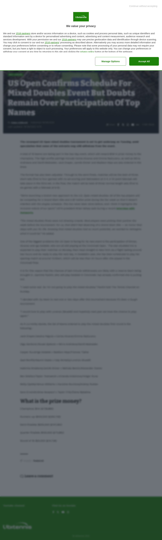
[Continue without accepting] (143, 6)
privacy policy (87, 51)
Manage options (110, 61)
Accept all (144, 61)
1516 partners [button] (23, 33)
